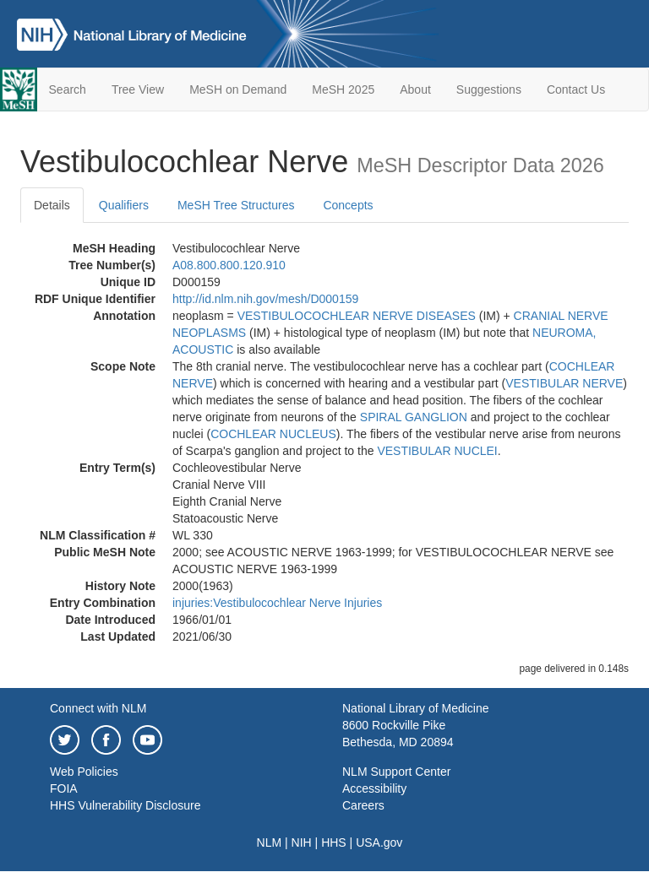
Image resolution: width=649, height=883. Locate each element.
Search (67, 89)
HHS (333, 842)
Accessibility (374, 788)
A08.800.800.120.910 (229, 265)
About (415, 89)
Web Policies (84, 771)
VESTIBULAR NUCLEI (437, 451)
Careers (363, 805)
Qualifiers (124, 205)
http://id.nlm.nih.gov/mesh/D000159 (265, 299)
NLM (269, 842)
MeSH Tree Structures (236, 205)
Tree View (138, 89)
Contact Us (576, 89)
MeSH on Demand (237, 89)
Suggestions (488, 89)
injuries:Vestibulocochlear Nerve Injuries (277, 602)
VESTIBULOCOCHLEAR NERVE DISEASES (356, 315)
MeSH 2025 (343, 89)
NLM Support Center (396, 771)
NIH (302, 842)
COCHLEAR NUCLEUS (273, 434)
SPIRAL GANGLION (413, 417)
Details (52, 205)
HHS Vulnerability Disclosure (125, 805)
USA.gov (379, 842)
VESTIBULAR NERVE (564, 383)
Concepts (348, 205)
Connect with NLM (98, 708)
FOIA (64, 788)
